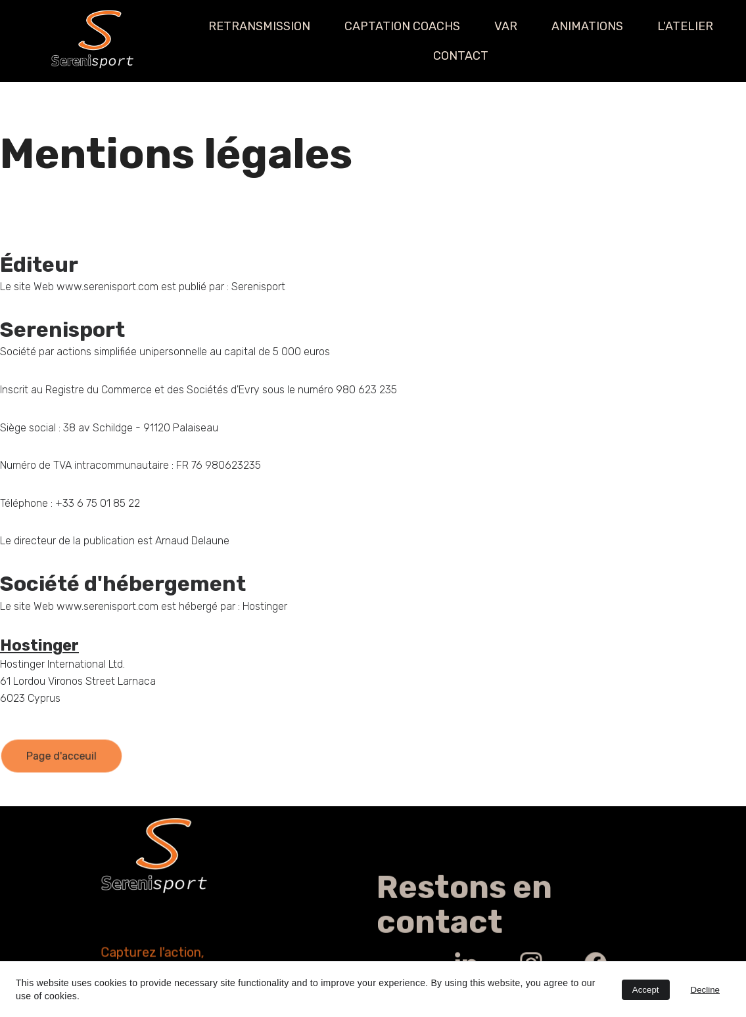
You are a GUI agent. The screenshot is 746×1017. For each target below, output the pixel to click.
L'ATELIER (685, 26)
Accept (645, 990)
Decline (705, 990)
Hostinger (39, 645)
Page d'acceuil (61, 756)
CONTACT (460, 56)
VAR (505, 26)
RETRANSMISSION (259, 26)
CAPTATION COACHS (402, 26)
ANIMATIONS (587, 26)
